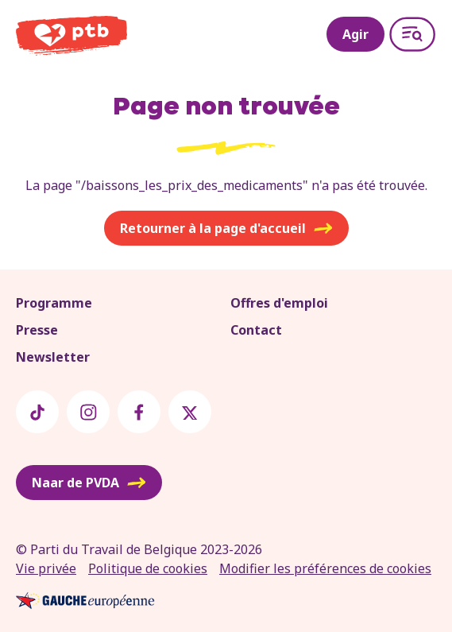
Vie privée (46, 568)
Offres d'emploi (279, 303)
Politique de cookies (147, 568)
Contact (256, 330)
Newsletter (53, 357)
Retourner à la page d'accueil (226, 228)
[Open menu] (412, 34)
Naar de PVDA (89, 482)
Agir (355, 34)
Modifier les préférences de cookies (325, 568)
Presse (37, 330)
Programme (54, 303)
